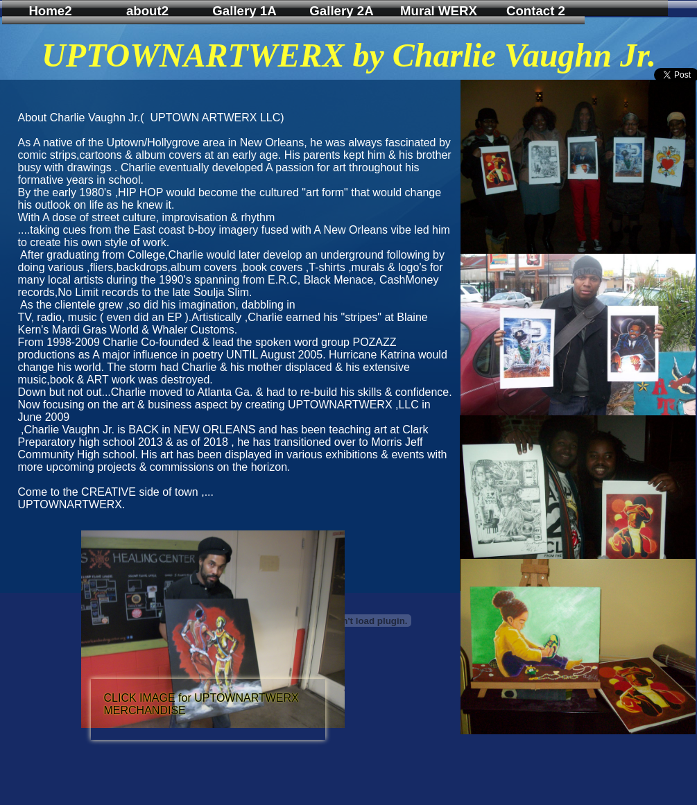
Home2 (49, 10)
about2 (147, 10)
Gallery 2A (341, 10)
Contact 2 (535, 10)
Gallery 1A (244, 10)
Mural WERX (438, 10)
